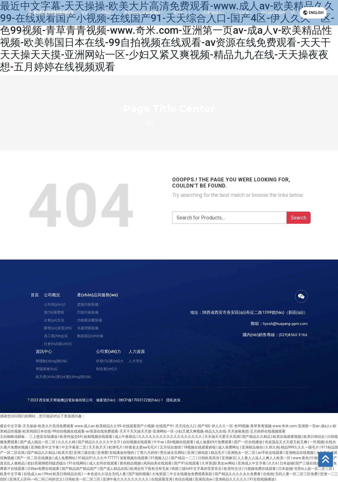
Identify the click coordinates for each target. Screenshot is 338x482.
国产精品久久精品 (256, 437)
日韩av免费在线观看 (43, 469)
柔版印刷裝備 (87, 304)
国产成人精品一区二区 (38, 442)
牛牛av (159, 442)
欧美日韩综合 (315, 437)
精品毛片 (218, 453)
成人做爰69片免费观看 (214, 442)
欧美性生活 (233, 469)
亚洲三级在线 (85, 453)
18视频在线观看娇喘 (200, 447)
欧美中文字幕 (11, 474)
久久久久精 (67, 442)
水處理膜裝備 (87, 328)
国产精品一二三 (184, 458)
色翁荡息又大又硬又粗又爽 (286, 442)
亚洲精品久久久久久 (231, 479)
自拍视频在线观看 (137, 442)
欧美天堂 (65, 453)
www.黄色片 (302, 458)
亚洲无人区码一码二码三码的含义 (36, 479)
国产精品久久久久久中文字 (99, 442)
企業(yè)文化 (54, 320)
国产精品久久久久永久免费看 (238, 474)
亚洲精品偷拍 (253, 447)
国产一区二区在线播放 (34, 458)
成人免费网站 (65, 458)
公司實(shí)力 (108, 351)
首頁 (35, 294)
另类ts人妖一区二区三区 (313, 469)
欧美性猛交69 (71, 437)
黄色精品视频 (131, 463)
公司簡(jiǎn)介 (55, 304)
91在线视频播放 (262, 479)
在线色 (268, 474)
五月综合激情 (171, 447)
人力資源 (137, 351)
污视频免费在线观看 (260, 469)
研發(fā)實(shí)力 (109, 361)
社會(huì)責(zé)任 (58, 344)
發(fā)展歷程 (54, 312)
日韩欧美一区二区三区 (83, 479)
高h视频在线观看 (180, 442)
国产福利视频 (139, 474)
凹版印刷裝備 (87, 312)
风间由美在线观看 (157, 463)
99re (47, 474)
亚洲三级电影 (198, 453)
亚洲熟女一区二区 (241, 453)
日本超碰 (287, 463)
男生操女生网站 (173, 453)
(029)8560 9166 (293, 334)
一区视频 (317, 442)
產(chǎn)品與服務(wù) (97, 294)
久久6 (273, 463)
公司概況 (52, 294)
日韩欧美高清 (209, 458)
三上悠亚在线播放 (43, 437)
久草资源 (209, 463)
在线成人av (33, 474)
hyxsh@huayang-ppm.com (284, 323)
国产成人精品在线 (114, 469)
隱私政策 (173, 400)
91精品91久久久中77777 (98, 458)
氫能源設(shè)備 (90, 336)
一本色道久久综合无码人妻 (105, 474)
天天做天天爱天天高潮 (222, 437)
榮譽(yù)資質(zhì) (58, 328)
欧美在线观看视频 (287, 437)
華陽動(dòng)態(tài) (51, 361)
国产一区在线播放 (248, 442)
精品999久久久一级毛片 (300, 447)
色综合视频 (184, 479)
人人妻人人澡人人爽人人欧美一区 (264, 458)
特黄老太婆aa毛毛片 (141, 447)
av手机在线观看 (271, 453)
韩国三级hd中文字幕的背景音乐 (196, 469)
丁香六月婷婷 (147, 453)
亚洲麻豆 (229, 458)
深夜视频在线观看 (134, 458)
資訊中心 (44, 351)
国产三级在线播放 (310, 463)
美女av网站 (226, 463)
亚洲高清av (204, 479)
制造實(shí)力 (106, 369)
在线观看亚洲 (162, 479)
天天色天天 (97, 447)
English (313, 12)
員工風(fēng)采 (56, 336)
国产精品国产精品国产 (80, 469)
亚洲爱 (102, 453)
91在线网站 (77, 463)
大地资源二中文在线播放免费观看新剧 (182, 474)
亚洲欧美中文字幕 (45, 447)
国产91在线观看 (187, 463)
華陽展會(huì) (46, 369)
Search (298, 218)
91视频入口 (159, 458)
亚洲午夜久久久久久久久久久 (126, 479)
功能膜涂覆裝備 (89, 320)
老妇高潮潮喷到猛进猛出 (47, 463)
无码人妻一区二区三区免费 (296, 474)
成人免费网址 (229, 447)
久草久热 (272, 447)
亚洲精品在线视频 (299, 453)
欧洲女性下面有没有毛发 (150, 469)
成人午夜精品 (126, 437)
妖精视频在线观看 (98, 437)
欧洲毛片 (116, 447)
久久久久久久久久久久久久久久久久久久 (170, 437)
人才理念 (136, 361)
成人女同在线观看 (103, 463)
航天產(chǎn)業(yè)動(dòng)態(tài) (63, 377)
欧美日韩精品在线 (67, 474)
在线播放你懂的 (122, 453)
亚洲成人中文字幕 (252, 463)
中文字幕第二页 (74, 447)
